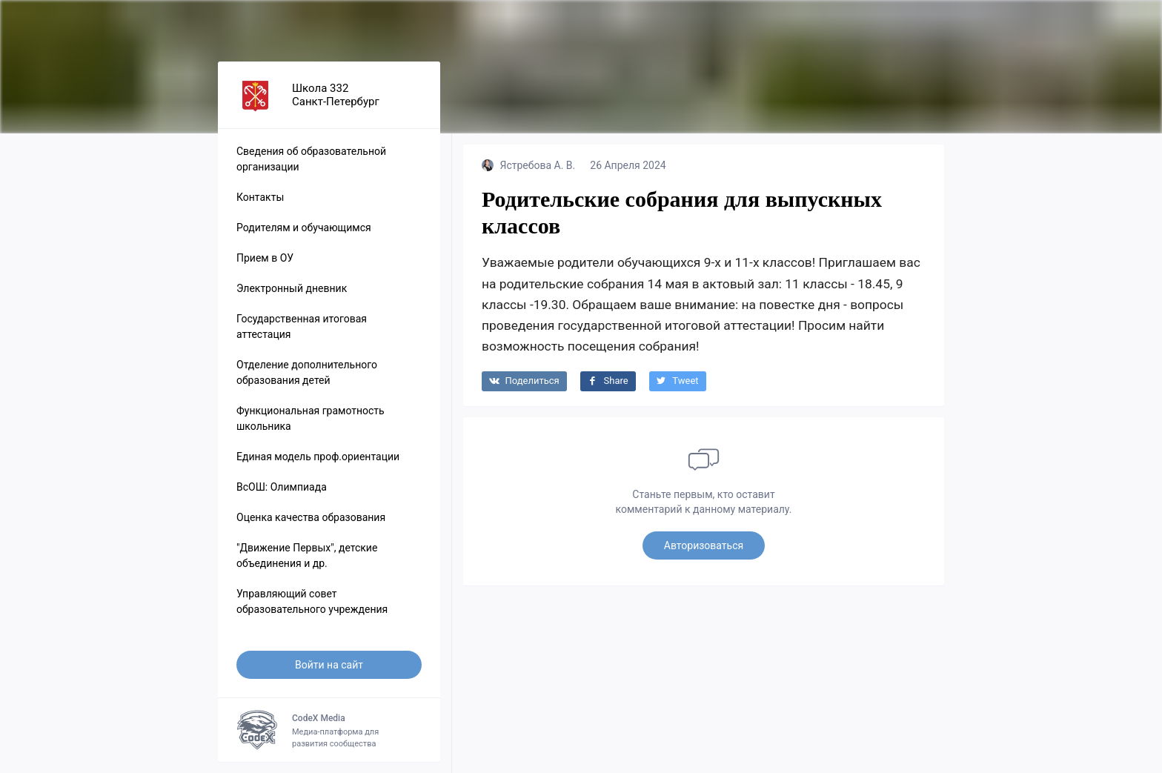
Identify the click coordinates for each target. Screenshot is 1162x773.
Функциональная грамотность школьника (310, 418)
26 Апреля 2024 (627, 165)
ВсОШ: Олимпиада (281, 487)
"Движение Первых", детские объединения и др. (306, 555)
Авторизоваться (703, 545)
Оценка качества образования (310, 517)
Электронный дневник (291, 288)
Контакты (260, 197)
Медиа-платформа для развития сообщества (329, 730)
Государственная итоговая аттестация (301, 326)
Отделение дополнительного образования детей (306, 372)
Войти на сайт (329, 665)
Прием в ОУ (264, 258)
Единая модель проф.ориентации (317, 456)
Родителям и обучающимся (303, 227)
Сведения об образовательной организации (311, 159)
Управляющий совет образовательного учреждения (312, 601)
